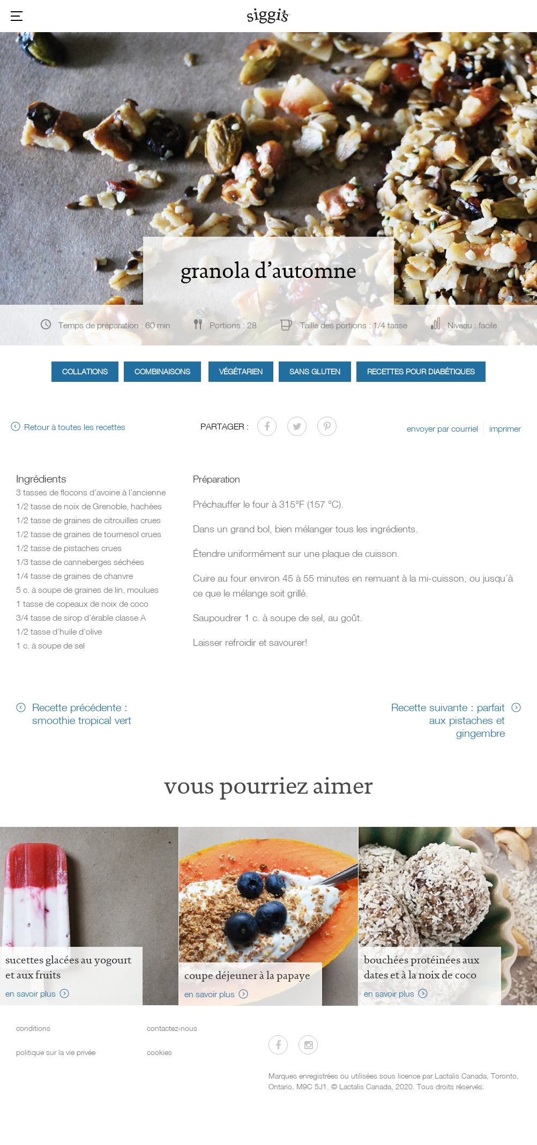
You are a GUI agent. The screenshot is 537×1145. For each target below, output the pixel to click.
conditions (33, 1028)
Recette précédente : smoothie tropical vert (81, 713)
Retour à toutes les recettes (74, 426)
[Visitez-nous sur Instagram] (308, 1044)
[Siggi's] (268, 15)
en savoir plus (30, 993)
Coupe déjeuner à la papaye (247, 975)
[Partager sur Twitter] (297, 426)
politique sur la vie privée (55, 1052)
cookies (159, 1052)
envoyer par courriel (442, 428)
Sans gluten (314, 371)
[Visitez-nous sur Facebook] (278, 1044)
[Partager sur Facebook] (267, 426)
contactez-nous (172, 1028)
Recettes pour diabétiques (421, 371)
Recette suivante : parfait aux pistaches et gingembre (448, 719)
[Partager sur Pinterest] (327, 426)
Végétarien (241, 371)
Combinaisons (162, 371)
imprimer (505, 428)
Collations (85, 371)
